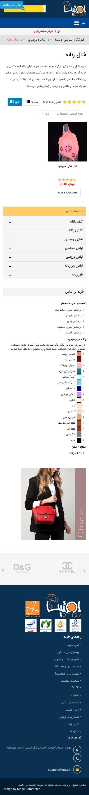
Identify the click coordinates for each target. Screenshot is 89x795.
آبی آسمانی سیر (69, 383)
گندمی (74, 412)
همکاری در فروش (69, 717)
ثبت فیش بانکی (70, 702)
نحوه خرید (73, 645)
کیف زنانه (76, 222)
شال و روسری (73, 239)
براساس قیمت (73, 333)
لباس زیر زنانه (74, 266)
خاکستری (73, 435)
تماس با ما (73, 724)
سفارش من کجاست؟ (67, 673)
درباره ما (74, 731)
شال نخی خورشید (67, 166)
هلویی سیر (72, 417)
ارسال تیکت (72, 709)
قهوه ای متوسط (69, 423)
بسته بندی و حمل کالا (66, 666)
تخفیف (75, 695)
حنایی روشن (71, 354)
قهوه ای (74, 429)
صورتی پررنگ (70, 366)
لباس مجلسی (74, 248)
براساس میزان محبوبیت (68, 310)
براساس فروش (73, 316)
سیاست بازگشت (70, 681)
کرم (76, 406)
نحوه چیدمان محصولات (70, 113)
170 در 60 (75, 453)
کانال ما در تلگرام (11, 5)
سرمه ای (73, 389)
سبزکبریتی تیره (70, 371)
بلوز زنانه (77, 275)
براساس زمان (74, 321)
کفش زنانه (76, 231)
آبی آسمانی (71, 377)
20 (45, 114)
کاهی (75, 400)
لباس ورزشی (74, 257)
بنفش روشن (71, 394)
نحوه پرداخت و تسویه (66, 659)
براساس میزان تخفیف (69, 327)
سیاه (75, 440)
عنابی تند (73, 360)
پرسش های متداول (68, 652)
